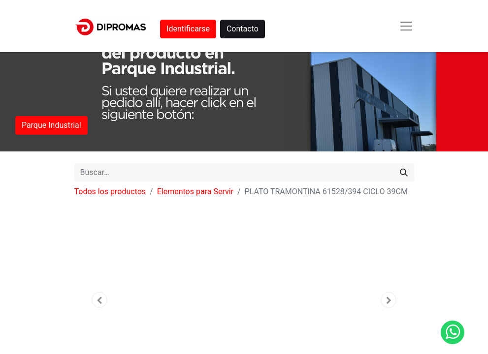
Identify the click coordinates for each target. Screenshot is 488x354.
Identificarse (188, 28)
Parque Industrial (51, 125)
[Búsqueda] (403, 172)
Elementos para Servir (195, 191)
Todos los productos (110, 191)
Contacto (243, 28)
